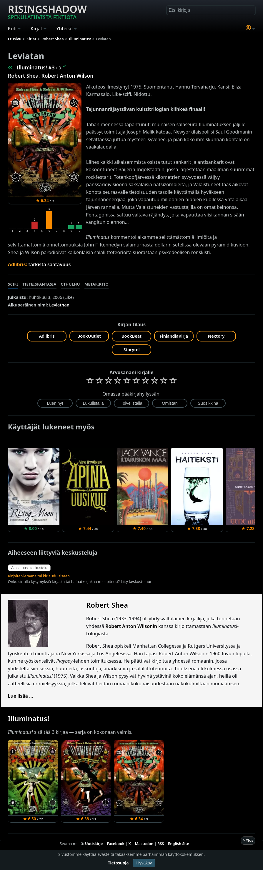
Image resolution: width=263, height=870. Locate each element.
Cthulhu (70, 284)
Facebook (115, 843)
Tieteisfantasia (39, 284)
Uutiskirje (94, 843)
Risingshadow (47, 11)
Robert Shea (23, 75)
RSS (160, 843)
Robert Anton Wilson (67, 75)
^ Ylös (248, 840)
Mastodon (144, 843)
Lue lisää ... (20, 696)
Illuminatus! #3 (36, 67)
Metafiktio (96, 284)
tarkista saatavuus (49, 264)
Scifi (13, 284)
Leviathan (59, 305)
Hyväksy (144, 863)
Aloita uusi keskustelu (29, 568)
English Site (178, 843)
